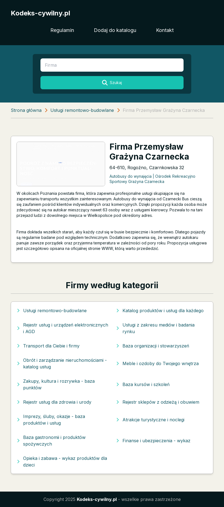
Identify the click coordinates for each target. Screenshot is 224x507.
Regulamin (62, 30)
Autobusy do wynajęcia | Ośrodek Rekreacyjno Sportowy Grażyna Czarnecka (152, 179)
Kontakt (165, 30)
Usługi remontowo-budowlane (82, 110)
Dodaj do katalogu (115, 30)
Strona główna (26, 110)
